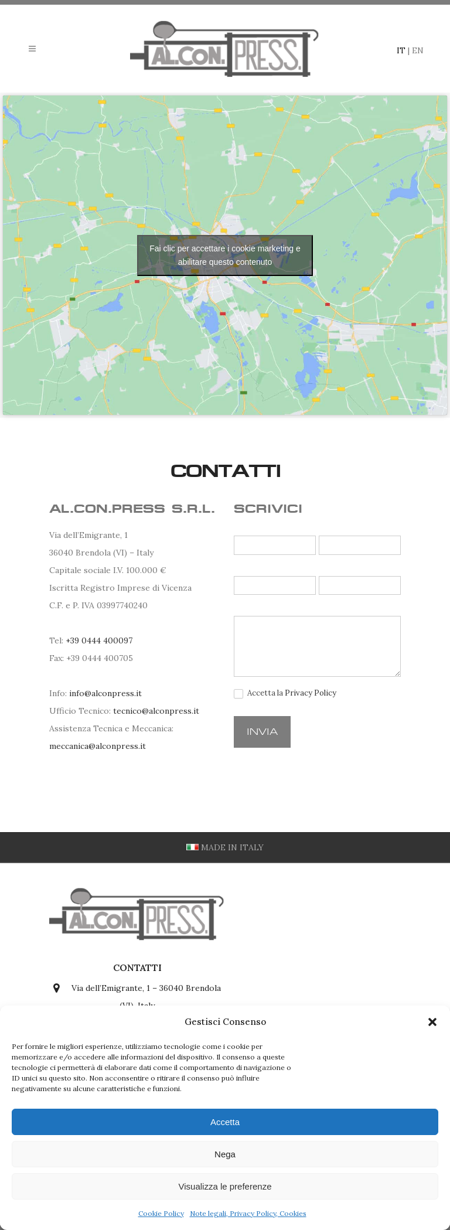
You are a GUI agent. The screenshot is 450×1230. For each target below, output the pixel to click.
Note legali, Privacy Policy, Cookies (248, 1213)
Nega (225, 1154)
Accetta (225, 1122)
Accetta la (285, 694)
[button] (432, 1022)
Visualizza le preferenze (225, 1186)
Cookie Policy (161, 1213)
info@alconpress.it (105, 693)
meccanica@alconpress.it (97, 746)
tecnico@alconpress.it (156, 711)
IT (401, 50)
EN (418, 50)
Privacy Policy (310, 693)
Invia (262, 731)
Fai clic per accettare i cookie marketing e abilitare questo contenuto (225, 255)
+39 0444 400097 (99, 640)
